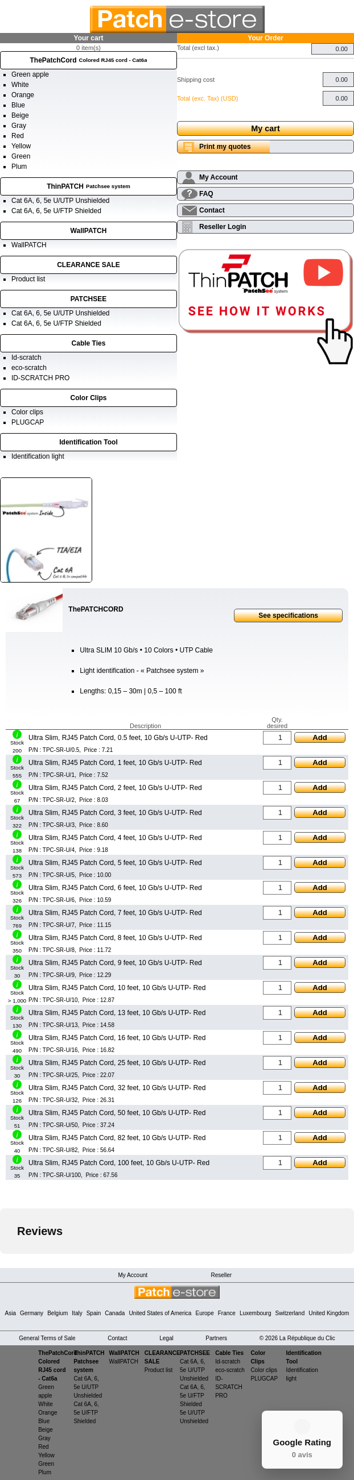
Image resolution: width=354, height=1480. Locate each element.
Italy (77, 1313)
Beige (20, 115)
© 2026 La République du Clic (297, 1338)
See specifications (288, 616)
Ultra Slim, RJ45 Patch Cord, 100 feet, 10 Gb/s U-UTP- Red (118, 1163)
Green (20, 156)
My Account (218, 177)
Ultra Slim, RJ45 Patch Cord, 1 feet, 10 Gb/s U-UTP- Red (115, 763)
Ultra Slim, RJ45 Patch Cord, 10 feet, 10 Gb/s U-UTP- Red (116, 988)
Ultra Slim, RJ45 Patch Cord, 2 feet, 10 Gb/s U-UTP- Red (115, 788)
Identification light (37, 456)
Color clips (27, 412)
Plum (19, 167)
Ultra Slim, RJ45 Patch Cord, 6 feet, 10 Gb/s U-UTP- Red (115, 888)
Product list (28, 279)
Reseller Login (222, 227)
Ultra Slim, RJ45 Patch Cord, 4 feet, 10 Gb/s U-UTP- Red (115, 838)
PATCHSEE (89, 299)
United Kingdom (328, 1313)
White (20, 85)
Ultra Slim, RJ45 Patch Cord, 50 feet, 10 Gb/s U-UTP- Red (116, 1113)
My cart (265, 128)
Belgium (57, 1313)
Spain (94, 1313)
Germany (31, 1313)
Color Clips (88, 398)
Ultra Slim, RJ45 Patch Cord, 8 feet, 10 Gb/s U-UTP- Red (115, 938)
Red (17, 136)
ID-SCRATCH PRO (40, 378)
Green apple (30, 74)
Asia (10, 1313)
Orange (22, 95)
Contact (212, 210)
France (227, 1313)
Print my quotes (225, 147)
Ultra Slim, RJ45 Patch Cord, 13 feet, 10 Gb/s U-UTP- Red (116, 1013)
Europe (204, 1313)
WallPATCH (89, 231)
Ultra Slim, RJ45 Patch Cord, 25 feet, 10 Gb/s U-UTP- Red (116, 1063)
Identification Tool (88, 442)
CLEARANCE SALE (88, 265)
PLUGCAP (27, 422)
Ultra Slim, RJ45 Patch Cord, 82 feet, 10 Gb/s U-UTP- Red (116, 1138)
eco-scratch (29, 368)
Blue (18, 105)
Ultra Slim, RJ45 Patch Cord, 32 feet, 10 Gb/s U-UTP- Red (116, 1088)
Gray (18, 126)
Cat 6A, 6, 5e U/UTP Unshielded (60, 201)
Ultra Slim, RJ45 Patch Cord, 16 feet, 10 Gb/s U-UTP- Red (116, 1038)
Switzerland (290, 1313)
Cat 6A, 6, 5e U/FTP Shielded (56, 211)
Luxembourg (255, 1313)
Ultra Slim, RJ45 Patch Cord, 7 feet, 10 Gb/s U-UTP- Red (115, 913)
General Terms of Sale (47, 1338)
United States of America (160, 1313)
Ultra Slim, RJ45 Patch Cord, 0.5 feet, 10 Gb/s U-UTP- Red (118, 738)
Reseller (221, 1275)
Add (319, 737)
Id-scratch (26, 357)
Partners (216, 1338)
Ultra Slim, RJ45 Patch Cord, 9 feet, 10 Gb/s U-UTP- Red (115, 963)
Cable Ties (89, 343)
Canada (115, 1313)
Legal (166, 1338)
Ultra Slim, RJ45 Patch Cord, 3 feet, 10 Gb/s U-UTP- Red (115, 813)
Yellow (21, 146)
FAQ (206, 194)
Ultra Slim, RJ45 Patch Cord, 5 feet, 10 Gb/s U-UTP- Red (115, 863)
